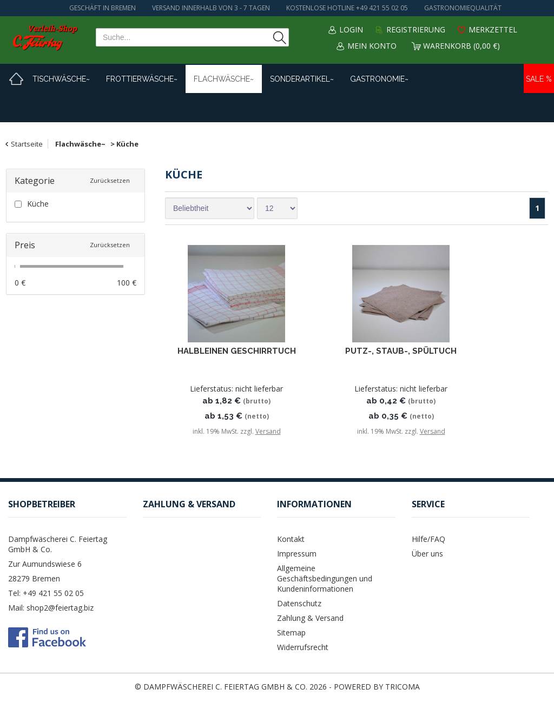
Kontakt (291, 539)
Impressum (296, 553)
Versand (268, 431)
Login (351, 29)
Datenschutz (299, 603)
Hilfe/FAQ (428, 539)
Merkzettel (493, 29)
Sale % (539, 79)
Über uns (427, 553)
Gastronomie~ (379, 79)
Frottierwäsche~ (141, 79)
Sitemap (291, 632)
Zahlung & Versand (310, 618)
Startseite (27, 144)
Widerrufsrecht (302, 647)
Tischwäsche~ (61, 79)
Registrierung (415, 29)
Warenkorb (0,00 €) (461, 46)
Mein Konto (372, 46)
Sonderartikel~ (302, 79)
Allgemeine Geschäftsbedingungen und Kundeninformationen (324, 578)
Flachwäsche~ (224, 79)
